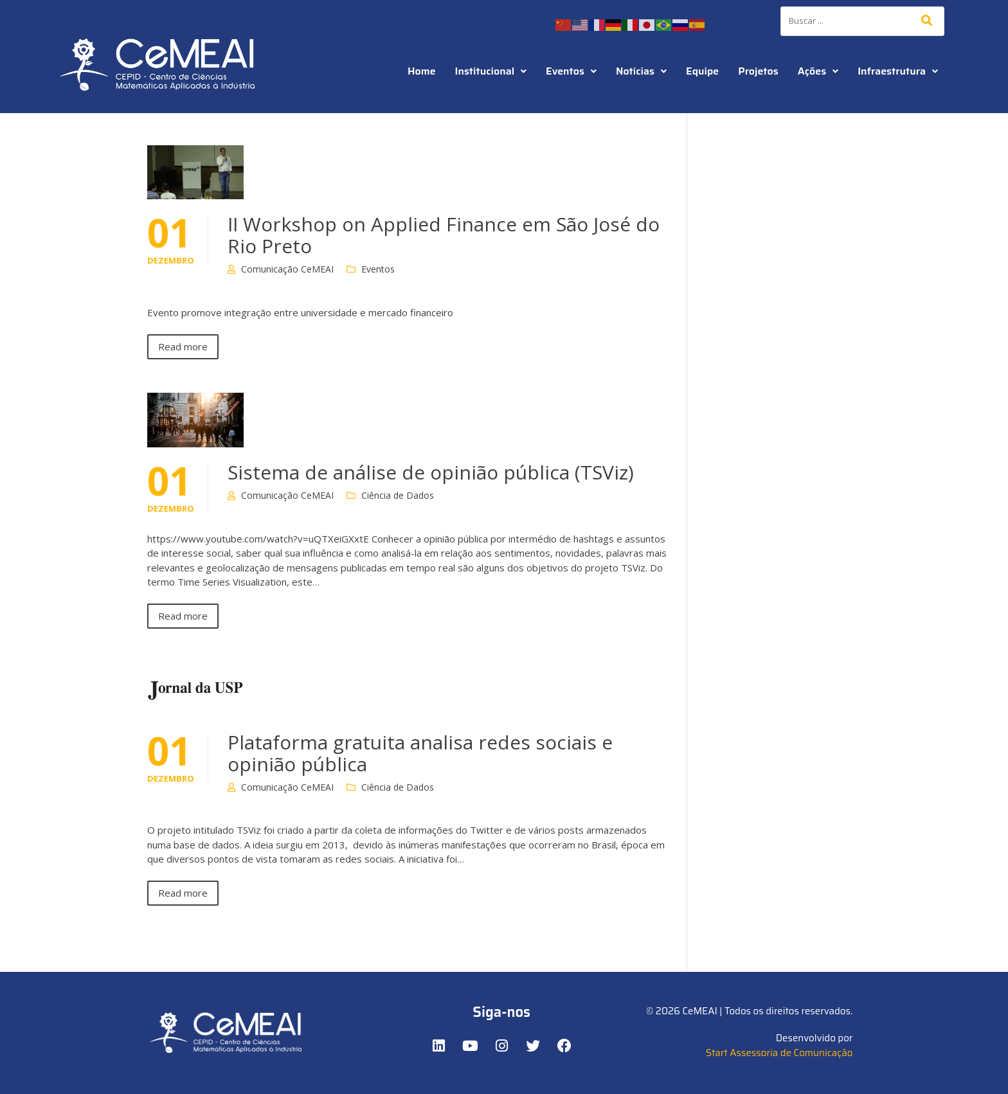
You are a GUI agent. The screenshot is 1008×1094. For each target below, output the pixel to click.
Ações (818, 71)
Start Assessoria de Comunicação (779, 1053)
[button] (491, 71)
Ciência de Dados (397, 495)
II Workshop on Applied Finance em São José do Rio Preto (444, 235)
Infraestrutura (898, 71)
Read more (183, 346)
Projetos (758, 71)
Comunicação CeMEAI (287, 269)
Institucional (491, 71)
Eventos (571, 71)
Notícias (641, 71)
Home (422, 71)
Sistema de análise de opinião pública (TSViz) (431, 472)
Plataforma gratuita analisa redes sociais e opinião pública (420, 753)
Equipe (702, 71)
